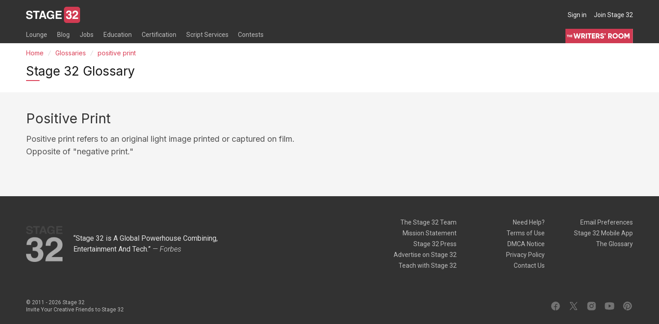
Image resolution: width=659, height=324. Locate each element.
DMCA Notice (526, 244)
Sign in (577, 14)
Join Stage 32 (613, 14)
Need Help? (529, 222)
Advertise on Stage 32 (425, 254)
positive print (117, 53)
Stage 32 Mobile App (603, 233)
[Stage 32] (53, 15)
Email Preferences (606, 222)
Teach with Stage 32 (428, 265)
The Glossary (614, 244)
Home (35, 53)
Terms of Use (526, 233)
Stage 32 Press (435, 244)
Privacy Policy (525, 254)
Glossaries (70, 53)
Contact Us (529, 265)
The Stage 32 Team (428, 222)
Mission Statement (430, 233)
